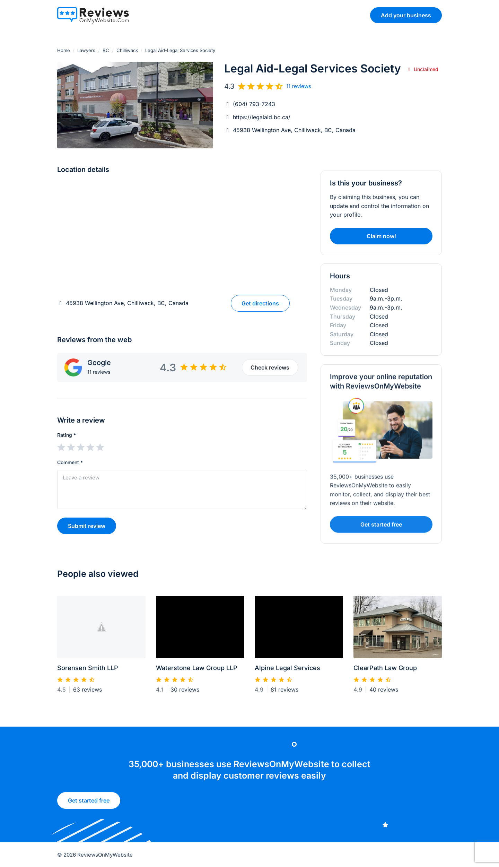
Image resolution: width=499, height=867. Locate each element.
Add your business (406, 15)
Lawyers (86, 50)
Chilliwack (127, 50)
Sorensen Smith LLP (87, 671)
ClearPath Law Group (385, 671)
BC (106, 50)
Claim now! (381, 236)
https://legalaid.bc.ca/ (261, 117)
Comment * (70, 462)
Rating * (66, 435)
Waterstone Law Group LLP (196, 671)
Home (63, 50)
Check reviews (270, 367)
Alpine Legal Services (287, 671)
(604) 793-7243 (254, 104)
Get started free (89, 802)
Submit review (86, 525)
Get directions (260, 303)
